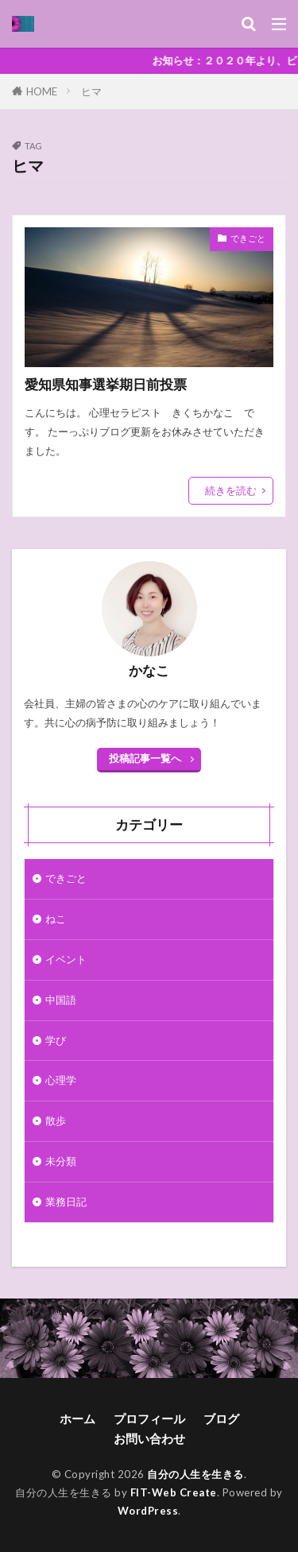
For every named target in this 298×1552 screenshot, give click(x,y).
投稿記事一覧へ (145, 758)
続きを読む (231, 490)
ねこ (55, 918)
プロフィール (149, 1418)
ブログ (221, 1418)
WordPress (148, 1510)
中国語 (60, 999)
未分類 (60, 1161)
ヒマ (91, 91)
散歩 (55, 1120)
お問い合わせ (149, 1438)
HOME (41, 91)
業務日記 (66, 1201)
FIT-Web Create (173, 1492)
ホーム (77, 1418)
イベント (66, 959)
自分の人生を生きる (195, 1474)
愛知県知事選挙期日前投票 (106, 385)
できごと (247, 238)
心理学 (60, 1080)
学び (55, 1040)
